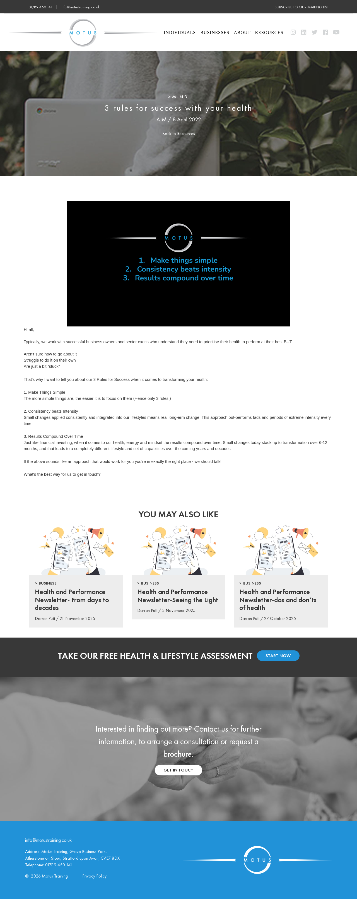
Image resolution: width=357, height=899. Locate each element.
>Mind (178, 97)
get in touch (178, 770)
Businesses (214, 32)
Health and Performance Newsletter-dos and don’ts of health (278, 599)
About (242, 32)
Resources (269, 32)
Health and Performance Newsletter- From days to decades (72, 599)
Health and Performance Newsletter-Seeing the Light (177, 595)
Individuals (180, 32)
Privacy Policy (94, 876)
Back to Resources (178, 133)
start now (278, 655)
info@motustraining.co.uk (80, 6)
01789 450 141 (59, 865)
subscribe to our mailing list (302, 6)
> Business (46, 583)
